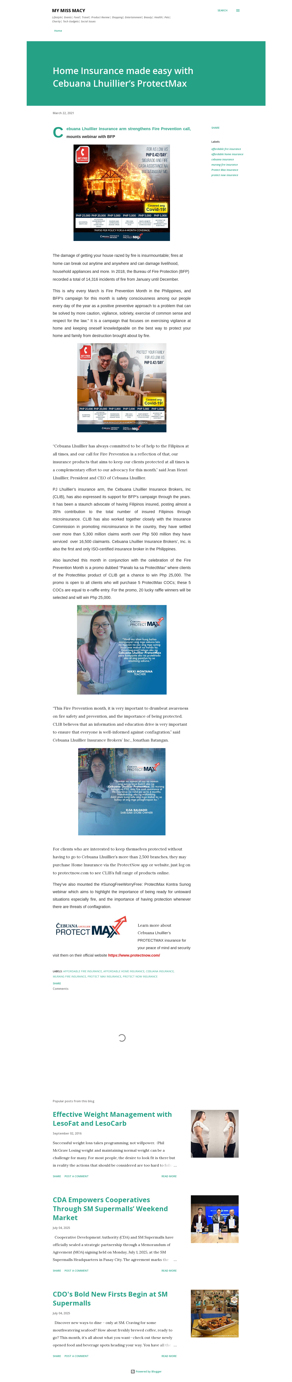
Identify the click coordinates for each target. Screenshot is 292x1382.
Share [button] (215, 127)
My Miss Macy (68, 10)
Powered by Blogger (146, 1371)
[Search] (222, 10)
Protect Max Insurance (224, 170)
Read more (169, 1176)
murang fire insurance (224, 164)
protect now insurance (224, 175)
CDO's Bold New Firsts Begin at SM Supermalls (110, 1298)
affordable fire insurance (226, 149)
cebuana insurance (222, 159)
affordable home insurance (227, 154)
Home (58, 30)
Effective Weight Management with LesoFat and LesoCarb (112, 1119)
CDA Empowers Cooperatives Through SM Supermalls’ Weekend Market (110, 1208)
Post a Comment (77, 1176)
